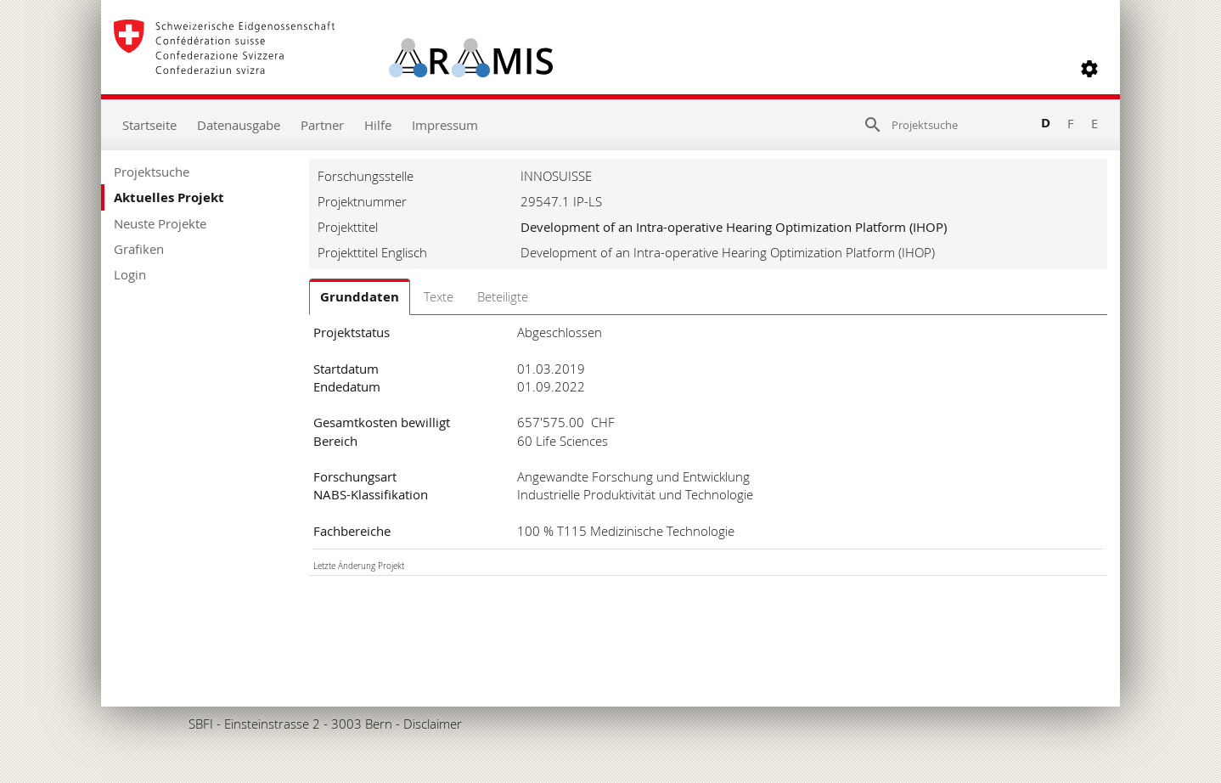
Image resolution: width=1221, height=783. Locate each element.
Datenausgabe (238, 124)
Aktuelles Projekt (169, 197)
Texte (438, 296)
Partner (322, 124)
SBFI (200, 723)
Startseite (149, 124)
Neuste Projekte (160, 223)
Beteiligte (502, 296)
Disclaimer (432, 723)
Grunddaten (359, 297)
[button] (1089, 69)
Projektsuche (151, 171)
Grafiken (139, 248)
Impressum (445, 124)
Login (130, 274)
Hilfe (377, 124)
